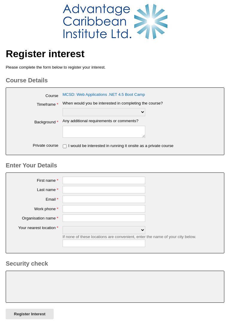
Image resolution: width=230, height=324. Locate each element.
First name (47, 182)
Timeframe (47, 104)
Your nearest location (38, 229)
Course (52, 95)
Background (46, 122)
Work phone (46, 210)
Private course (45, 147)
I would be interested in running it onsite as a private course (120, 147)
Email (52, 201)
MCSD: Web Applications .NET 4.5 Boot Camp (104, 94)
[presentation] (55, 288)
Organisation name (40, 220)
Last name (47, 191)
